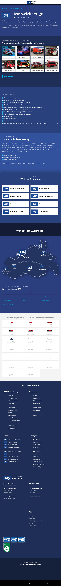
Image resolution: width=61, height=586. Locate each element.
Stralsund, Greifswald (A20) (35, 520)
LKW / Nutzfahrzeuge (11, 392)
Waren (23, 300)
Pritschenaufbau (37, 401)
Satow (32, 293)
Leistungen (33, 436)
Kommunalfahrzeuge (13, 459)
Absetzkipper (11, 407)
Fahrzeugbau (36, 439)
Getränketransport (13, 456)
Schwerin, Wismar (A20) (35, 522)
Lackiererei (36, 447)
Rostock (31, 516)
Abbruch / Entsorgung (14, 439)
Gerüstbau (11, 454)
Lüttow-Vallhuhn (7, 300)
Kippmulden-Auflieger (14, 423)
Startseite (5, 8)
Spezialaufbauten (12, 428)
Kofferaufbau (36, 398)
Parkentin (5, 293)
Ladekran (35, 395)
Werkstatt (35, 456)
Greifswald (43, 297)
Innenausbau (36, 410)
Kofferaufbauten (12, 398)
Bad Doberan (32, 518)
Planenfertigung (37, 442)
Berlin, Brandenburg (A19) (35, 524)
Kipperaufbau (37, 407)
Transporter (33, 392)
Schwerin (5, 297)
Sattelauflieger (12, 418)
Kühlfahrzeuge (12, 413)
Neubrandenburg (45, 300)
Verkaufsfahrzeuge (38, 413)
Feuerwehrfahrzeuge (13, 447)
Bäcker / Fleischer (12, 442)
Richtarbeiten (37, 459)
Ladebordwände (12, 425)
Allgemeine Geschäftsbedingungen (24, 583)
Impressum (49, 583)
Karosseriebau (37, 454)
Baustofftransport (12, 444)
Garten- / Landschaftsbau (14, 451)
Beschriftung (36, 451)
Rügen (23, 297)
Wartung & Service (38, 461)
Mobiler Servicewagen (8, 304)
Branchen (11, 8)
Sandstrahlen (36, 444)
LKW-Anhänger (12, 415)
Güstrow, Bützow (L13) (34, 525)
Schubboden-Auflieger (14, 420)
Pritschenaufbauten (13, 401)
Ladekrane (10, 395)
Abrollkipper (11, 403)
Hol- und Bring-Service (39, 467)
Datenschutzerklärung (39, 583)
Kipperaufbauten (12, 410)
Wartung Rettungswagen (39, 464)
